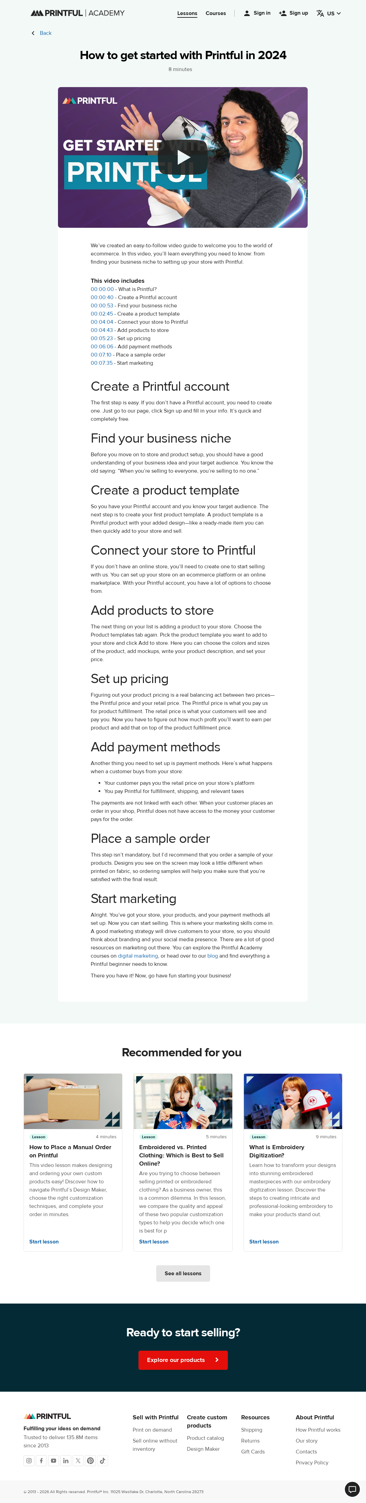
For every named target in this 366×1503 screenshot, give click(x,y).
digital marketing (138, 955)
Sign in (256, 13)
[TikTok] (102, 1460)
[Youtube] (53, 1460)
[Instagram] (29, 1460)
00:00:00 (102, 289)
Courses (216, 13)
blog (212, 955)
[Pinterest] (90, 1460)
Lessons (187, 13)
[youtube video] (183, 157)
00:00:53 (102, 305)
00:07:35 (102, 363)
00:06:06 (102, 346)
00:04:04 (102, 322)
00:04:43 (102, 330)
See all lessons (183, 1273)
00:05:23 (102, 338)
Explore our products (183, 1360)
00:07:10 (101, 354)
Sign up (293, 13)
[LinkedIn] (65, 1460)
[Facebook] (41, 1460)
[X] (78, 1460)
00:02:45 (102, 313)
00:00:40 (102, 297)
